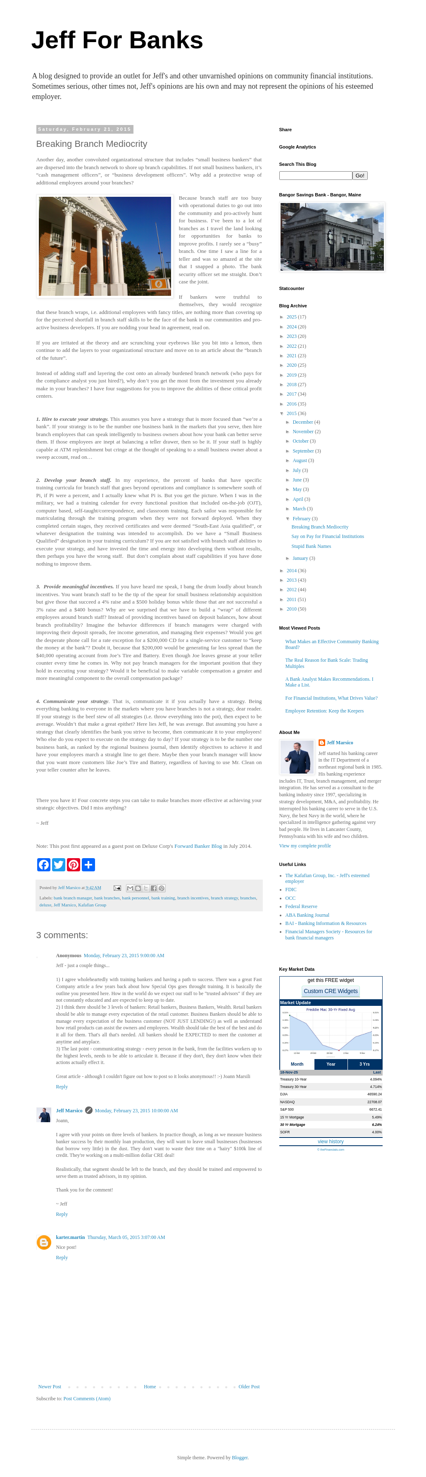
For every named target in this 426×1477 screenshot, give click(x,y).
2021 (292, 356)
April (298, 499)
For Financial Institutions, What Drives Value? (332, 698)
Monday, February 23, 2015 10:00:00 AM (136, 1111)
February (302, 518)
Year (331, 1064)
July (297, 470)
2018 (292, 384)
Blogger (240, 1457)
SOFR (285, 1132)
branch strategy (224, 897)
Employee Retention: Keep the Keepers (325, 711)
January (301, 558)
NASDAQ (287, 1102)
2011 (292, 599)
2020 (292, 365)
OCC (291, 898)
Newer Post (50, 1387)
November (304, 431)
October (301, 441)
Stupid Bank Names (311, 546)
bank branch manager (73, 897)
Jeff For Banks (117, 40)
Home (150, 1387)
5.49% (377, 1117)
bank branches (107, 897)
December (303, 422)
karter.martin (70, 1237)
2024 (292, 327)
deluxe (46, 904)
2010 (292, 609)
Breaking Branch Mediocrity (319, 527)
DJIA (284, 1094)
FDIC (291, 889)
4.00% (377, 1132)
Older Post (249, 1387)
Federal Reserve (302, 906)
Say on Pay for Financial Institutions (327, 536)
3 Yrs (364, 1064)
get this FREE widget (330, 980)
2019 (292, 375)
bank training (163, 897)
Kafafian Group (92, 904)
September (304, 451)
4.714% (376, 1087)
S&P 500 (287, 1109)
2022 (292, 346)
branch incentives (193, 897)
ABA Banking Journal (308, 915)
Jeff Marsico (65, 904)
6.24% (377, 1125)
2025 (292, 317)
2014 (292, 570)
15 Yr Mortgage (292, 1117)
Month (297, 1064)
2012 (292, 589)
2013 (292, 580)
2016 (292, 404)
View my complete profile (305, 846)
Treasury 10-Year (293, 1079)
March (300, 509)
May (298, 489)
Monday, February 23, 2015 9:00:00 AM (124, 955)
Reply (62, 1087)
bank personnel (135, 897)
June (298, 480)
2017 (292, 394)
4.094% (376, 1079)
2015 (292, 413)
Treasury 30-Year (293, 1087)
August (300, 460)
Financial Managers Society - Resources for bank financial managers (329, 934)
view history (331, 1141)
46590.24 (374, 1094)
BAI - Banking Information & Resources (326, 923)
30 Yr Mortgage (292, 1125)
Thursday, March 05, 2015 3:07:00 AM (126, 1237)
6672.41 (375, 1109)
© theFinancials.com (330, 1149)
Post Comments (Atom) (87, 1398)
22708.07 (374, 1102)
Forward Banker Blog (198, 846)
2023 (292, 336)
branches (248, 897)
